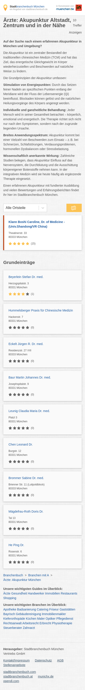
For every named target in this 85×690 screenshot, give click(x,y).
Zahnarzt (29, 628)
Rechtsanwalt (12, 623)
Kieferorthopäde (14, 618)
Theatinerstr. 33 (44, 235)
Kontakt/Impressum (16, 660)
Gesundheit (19, 593)
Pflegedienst (64, 618)
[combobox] (5, 208)
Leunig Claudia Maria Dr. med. (29, 411)
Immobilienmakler (54, 614)
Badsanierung (26, 609)
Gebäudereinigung (28, 614)
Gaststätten (67, 609)
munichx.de (46, 676)
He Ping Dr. (16, 545)
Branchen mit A (38, 575)
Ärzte (6, 593)
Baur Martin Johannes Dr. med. (30, 377)
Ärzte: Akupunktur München (22, 580)
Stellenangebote (14, 665)
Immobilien (52, 593)
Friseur (54, 609)
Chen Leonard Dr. (21, 444)
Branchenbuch (13, 575)
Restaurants (69, 593)
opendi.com (11, 681)
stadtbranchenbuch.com (19, 672)
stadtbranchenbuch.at (18, 676)
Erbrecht (45, 623)
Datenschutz (43, 660)
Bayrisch (9, 614)
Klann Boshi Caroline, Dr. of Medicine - (43, 224)
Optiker (51, 618)
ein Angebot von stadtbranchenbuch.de (28, 9)
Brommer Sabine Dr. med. (26, 478)
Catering (42, 609)
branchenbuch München (27, 6)
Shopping (9, 598)
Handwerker (36, 593)
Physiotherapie (62, 623)
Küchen (31, 618)
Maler (41, 618)
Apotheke (9, 609)
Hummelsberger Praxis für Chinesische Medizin (41, 310)
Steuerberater (12, 628)
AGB (60, 660)
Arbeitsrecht (30, 623)
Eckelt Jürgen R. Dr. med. (26, 344)
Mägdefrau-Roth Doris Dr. (26, 511)
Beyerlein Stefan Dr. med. (26, 277)
